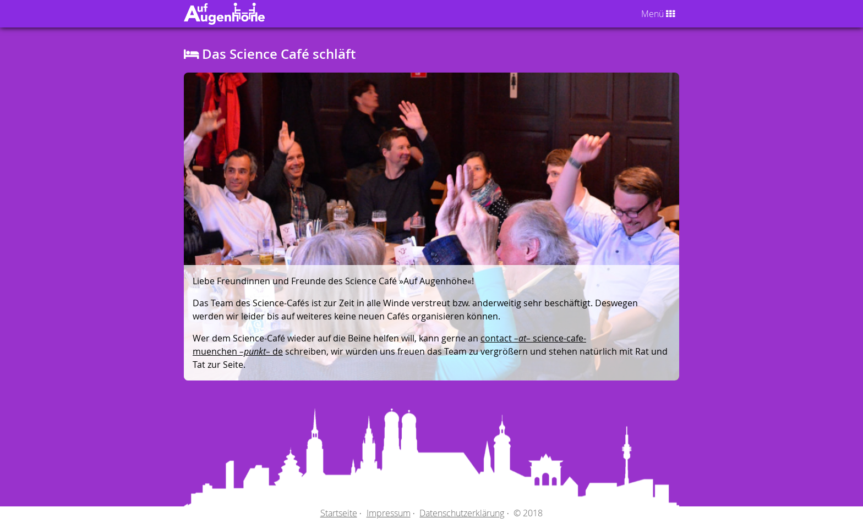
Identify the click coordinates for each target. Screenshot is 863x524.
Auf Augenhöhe (214, 14)
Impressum (389, 513)
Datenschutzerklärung (461, 513)
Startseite (338, 513)
